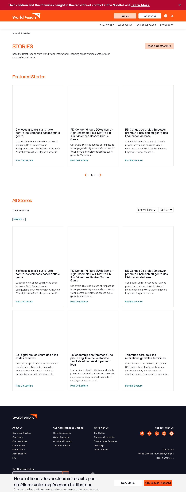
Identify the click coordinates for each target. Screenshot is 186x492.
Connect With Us (164, 427)
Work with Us (101, 427)
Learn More (140, 5)
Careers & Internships (104, 437)
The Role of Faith (61, 445)
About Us (17, 427)
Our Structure (18, 445)
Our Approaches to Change (68, 427)
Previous (86, 175)
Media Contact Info (159, 45)
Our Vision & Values (21, 433)
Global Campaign (61, 437)
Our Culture (99, 433)
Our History (17, 437)
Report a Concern (165, 458)
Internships (99, 445)
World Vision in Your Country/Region (156, 453)
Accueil (16, 33)
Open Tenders (101, 449)
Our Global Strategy (62, 441)
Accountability (19, 453)
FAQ (14, 458)
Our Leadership (20, 441)
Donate (125, 16)
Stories (26, 33)
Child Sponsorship (62, 433)
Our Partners (18, 449)
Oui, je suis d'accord (158, 482)
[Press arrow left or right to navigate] (93, 175)
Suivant (100, 175)
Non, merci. (128, 482)
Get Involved (150, 16)
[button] (172, 16)
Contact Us (168, 449)
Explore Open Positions (105, 441)
